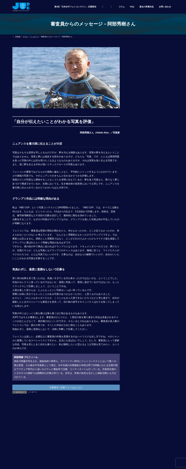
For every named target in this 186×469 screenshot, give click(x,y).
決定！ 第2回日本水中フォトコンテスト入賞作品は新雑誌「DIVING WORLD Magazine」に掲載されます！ (160, 200)
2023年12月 (136, 286)
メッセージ (32, 393)
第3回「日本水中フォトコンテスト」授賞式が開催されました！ (160, 62)
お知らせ (135, 242)
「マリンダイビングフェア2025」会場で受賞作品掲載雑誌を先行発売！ (159, 81)
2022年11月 (136, 308)
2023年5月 (136, 291)
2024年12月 (136, 275)
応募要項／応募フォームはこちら (66, 387)
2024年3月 (136, 280)
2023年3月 (136, 297)
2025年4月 (136, 263)
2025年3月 (136, 269)
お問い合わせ (20, 444)
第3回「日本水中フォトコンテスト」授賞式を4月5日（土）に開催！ (160, 99)
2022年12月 (136, 303)
